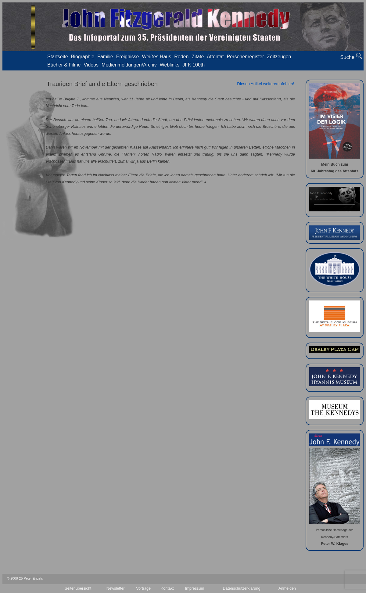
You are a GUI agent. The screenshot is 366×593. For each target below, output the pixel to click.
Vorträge (143, 588)
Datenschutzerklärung (241, 588)
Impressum (194, 588)
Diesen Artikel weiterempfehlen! (265, 83)
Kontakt (167, 588)
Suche (351, 56)
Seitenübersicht (78, 588)
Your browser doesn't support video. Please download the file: (334, 199)
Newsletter (115, 588)
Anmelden (287, 588)
